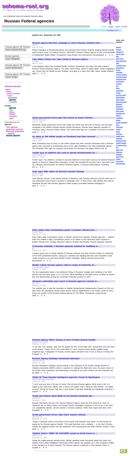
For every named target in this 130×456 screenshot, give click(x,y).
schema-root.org (12, 86)
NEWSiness (119, 109)
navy (11, 110)
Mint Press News (121, 102)
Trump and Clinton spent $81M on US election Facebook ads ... (63, 396)
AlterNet (118, 47)
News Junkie (120, 111)
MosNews (119, 104)
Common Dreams (121, 75)
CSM (117, 63)
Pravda (118, 120)
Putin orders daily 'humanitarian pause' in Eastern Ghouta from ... (64, 230)
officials (12, 114)
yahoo (118, 27)
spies (11, 118)
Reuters (118, 129)
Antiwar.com (119, 52)
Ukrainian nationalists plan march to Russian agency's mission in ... (65, 281)
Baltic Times (120, 59)
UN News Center (121, 145)
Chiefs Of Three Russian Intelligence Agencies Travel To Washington (66, 377)
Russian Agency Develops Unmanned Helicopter (56, 358)
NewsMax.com (120, 113)
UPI (117, 148)
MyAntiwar (119, 107)
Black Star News (121, 61)
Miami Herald (120, 100)
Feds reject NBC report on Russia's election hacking (58, 171)
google (110, 27)
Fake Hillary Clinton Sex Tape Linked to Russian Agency (60, 59)
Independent (120, 91)
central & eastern (13, 93)
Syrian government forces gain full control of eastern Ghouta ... (63, 118)
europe (8, 91)
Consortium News (121, 77)
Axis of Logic (120, 54)
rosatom (13, 102)
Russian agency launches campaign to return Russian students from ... (67, 43)
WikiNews (119, 154)
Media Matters (120, 97)
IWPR (118, 88)
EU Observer (120, 81)
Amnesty (118, 50)
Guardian (119, 84)
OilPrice (118, 116)
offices (12, 112)
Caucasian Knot (121, 66)
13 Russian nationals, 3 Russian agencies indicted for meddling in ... (66, 246)
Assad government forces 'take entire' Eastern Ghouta (59, 415)
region (7, 89)
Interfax (118, 93)
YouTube (124, 27)
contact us (112, 30)
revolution (13, 116)
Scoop (118, 132)
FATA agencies (12, 127)
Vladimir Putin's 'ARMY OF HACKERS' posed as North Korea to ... (64, 433)
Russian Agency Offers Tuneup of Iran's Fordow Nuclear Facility (63, 340)
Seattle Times (120, 136)
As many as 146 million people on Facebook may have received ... (65, 136)
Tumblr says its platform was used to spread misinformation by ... (64, 153)
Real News (119, 127)
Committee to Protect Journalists (120, 70)
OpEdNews (119, 118)
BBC (117, 56)
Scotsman (119, 134)
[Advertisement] (54, 94)
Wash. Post (119, 150)
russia (9, 96)
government (12, 98)
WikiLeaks (119, 152)
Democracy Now (121, 79)
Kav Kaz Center (121, 95)
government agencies (14, 129)
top (123, 451)
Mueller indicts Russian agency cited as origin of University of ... (64, 265)
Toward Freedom (121, 143)
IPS (117, 86)
